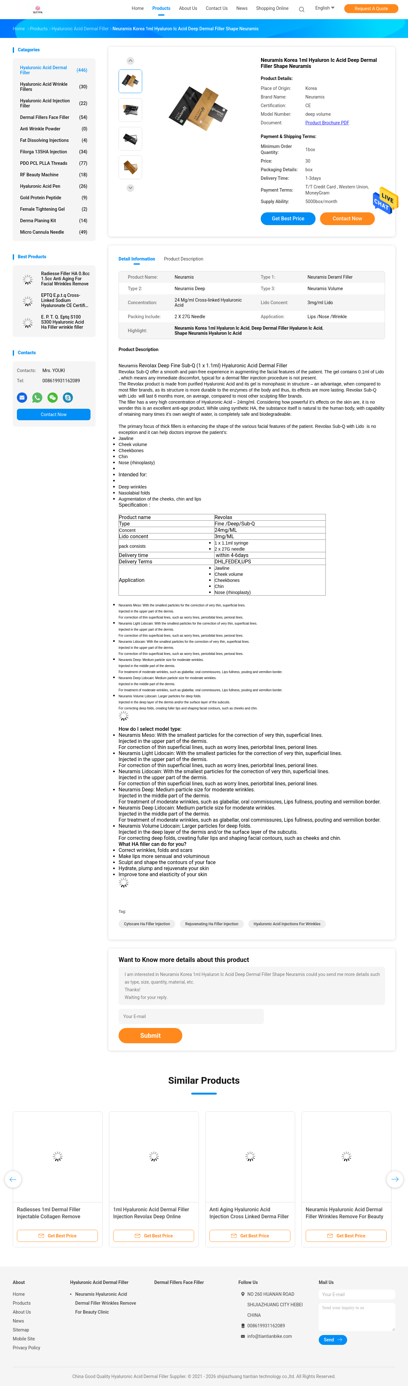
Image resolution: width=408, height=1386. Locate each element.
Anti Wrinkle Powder (53, 129)
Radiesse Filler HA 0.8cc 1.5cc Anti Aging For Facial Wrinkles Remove (65, 278)
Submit (150, 1035)
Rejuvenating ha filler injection (211, 924)
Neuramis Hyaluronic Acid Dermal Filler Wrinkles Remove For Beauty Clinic (344, 1216)
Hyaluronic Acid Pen (53, 186)
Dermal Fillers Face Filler (53, 117)
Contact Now (54, 414)
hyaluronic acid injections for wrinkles (287, 924)
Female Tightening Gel (53, 209)
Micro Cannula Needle (53, 232)
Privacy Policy (26, 1347)
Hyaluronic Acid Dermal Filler (53, 70)
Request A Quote (371, 8)
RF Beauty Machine (53, 175)
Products (22, 1303)
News (18, 1321)
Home (19, 1294)
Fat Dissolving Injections (53, 140)
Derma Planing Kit (53, 220)
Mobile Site (24, 1338)
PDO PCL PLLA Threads (53, 163)
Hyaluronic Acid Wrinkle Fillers (53, 87)
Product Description (183, 258)
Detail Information (137, 258)
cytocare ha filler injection (147, 924)
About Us (22, 1312)
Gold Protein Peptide (53, 197)
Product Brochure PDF (327, 122)
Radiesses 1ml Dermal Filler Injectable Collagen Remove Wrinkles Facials (48, 1216)
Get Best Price (288, 219)
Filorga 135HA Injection (53, 152)
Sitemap (21, 1329)
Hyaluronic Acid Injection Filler (53, 103)
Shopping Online (272, 8)
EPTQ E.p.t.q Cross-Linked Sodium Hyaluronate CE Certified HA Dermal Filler (65, 300)
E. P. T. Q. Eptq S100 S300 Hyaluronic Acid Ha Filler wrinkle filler (62, 322)
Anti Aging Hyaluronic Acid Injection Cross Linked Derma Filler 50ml (249, 1216)
